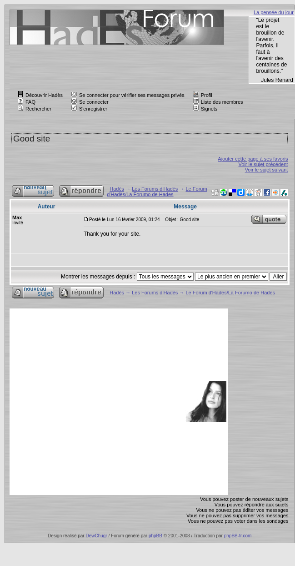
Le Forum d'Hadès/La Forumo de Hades (157, 191)
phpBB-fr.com (238, 535)
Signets (205, 108)
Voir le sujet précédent (263, 164)
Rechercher (34, 108)
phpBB (155, 535)
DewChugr (96, 535)
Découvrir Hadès (40, 95)
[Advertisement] (92, 402)
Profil (202, 95)
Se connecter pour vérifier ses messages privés (128, 95)
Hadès (117, 189)
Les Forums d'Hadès (155, 189)
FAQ (26, 102)
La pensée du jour (274, 12)
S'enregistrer (89, 108)
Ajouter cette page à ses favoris (253, 159)
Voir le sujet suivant (266, 169)
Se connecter (90, 102)
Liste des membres (218, 102)
